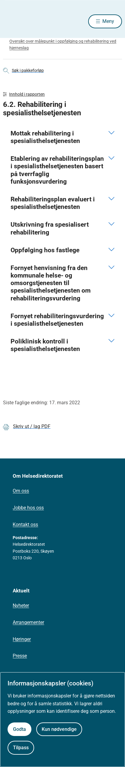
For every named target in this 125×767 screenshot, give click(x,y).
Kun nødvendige (59, 729)
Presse (20, 656)
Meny (108, 21)
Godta (19, 729)
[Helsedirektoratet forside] (10, 21)
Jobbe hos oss (28, 508)
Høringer (22, 639)
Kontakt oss (25, 524)
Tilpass (21, 747)
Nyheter (21, 605)
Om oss (21, 491)
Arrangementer (28, 622)
